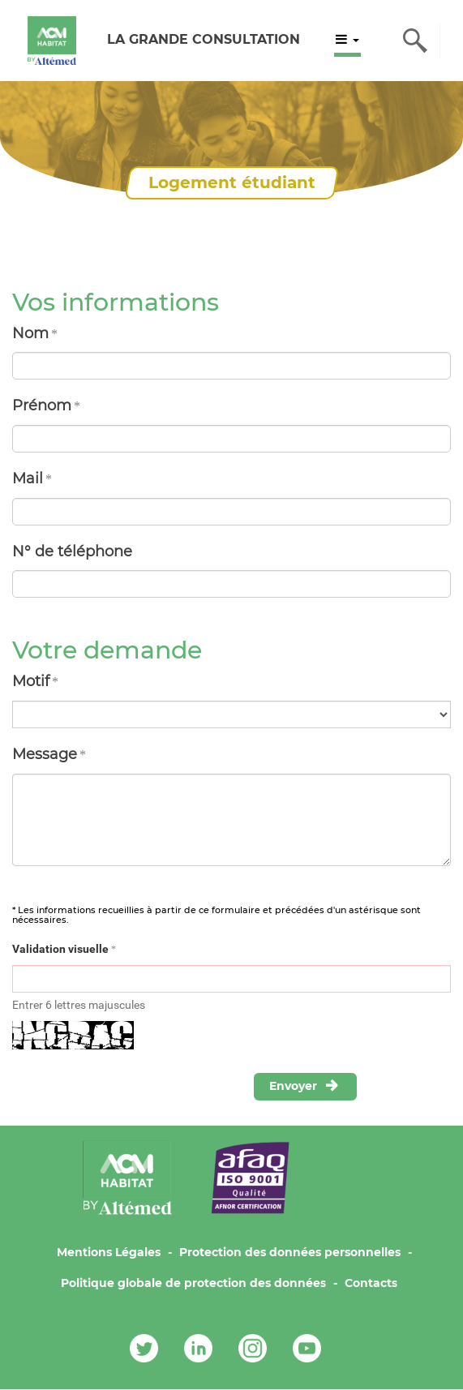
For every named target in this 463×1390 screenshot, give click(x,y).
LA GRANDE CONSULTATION (203, 39)
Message (44, 754)
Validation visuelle (60, 948)
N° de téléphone (72, 551)
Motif (30, 681)
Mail (27, 478)
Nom (30, 333)
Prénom (41, 405)
